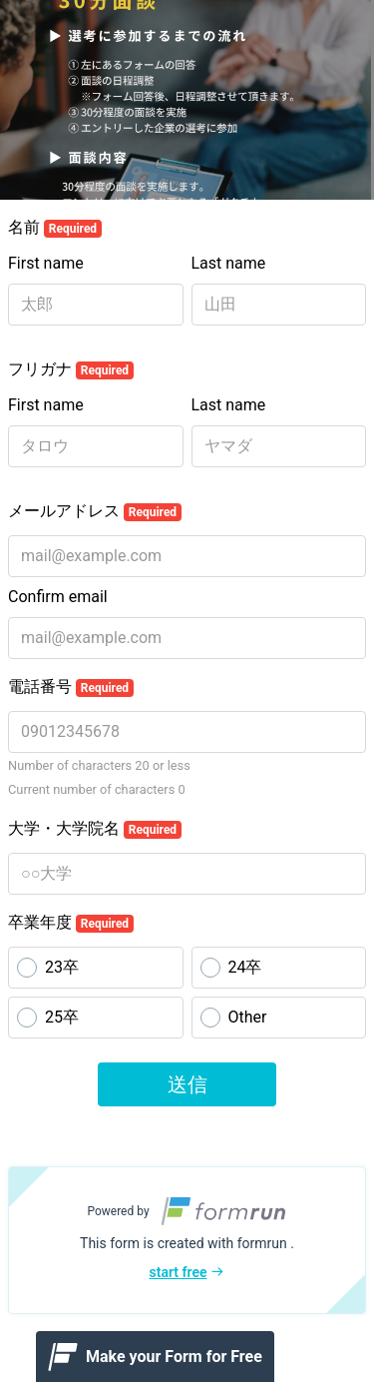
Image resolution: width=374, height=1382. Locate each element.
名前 (55, 228)
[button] (187, 1240)
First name (46, 263)
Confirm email (58, 596)
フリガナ (71, 369)
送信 (187, 1084)
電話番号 (71, 687)
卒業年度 (71, 923)
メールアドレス (95, 511)
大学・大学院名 (95, 829)
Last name (228, 263)
